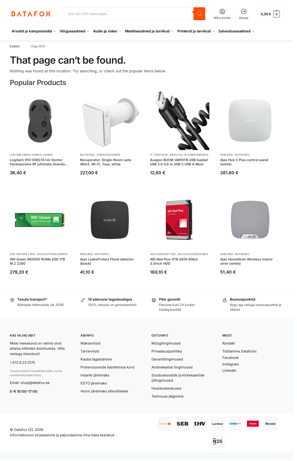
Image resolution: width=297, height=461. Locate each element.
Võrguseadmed (108, 154)
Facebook (230, 357)
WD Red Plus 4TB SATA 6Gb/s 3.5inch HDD (174, 261)
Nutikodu (87, 154)
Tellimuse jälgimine (167, 396)
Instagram (230, 364)
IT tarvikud (159, 154)
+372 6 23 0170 (22, 362)
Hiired (48, 154)
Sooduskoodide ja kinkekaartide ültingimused (177, 378)
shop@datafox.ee (36, 382)
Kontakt (228, 343)
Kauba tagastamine (96, 359)
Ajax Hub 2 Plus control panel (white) (244, 162)
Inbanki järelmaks (95, 375)
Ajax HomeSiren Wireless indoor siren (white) (246, 261)
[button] (270, 13)
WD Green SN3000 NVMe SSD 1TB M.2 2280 (37, 261)
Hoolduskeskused (166, 388)
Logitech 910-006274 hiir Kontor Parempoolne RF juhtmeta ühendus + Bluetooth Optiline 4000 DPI (38, 162)
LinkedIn (229, 370)
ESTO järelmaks (94, 383)
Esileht (15, 46)
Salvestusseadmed (52, 254)
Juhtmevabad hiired (26, 154)
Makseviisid (90, 343)
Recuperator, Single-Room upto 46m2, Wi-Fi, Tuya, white (105, 162)
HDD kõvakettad (163, 254)
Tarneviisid (90, 351)
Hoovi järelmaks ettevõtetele (104, 391)
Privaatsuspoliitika (166, 351)
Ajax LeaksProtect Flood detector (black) (107, 261)
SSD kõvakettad (22, 254)
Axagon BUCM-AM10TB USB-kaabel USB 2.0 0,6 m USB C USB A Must (179, 162)
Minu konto (222, 14)
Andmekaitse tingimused (172, 367)
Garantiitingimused (167, 359)
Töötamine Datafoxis (239, 351)
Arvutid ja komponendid (189, 154)
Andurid (226, 154)
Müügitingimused (166, 343)
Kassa (243, 14)
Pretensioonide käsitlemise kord (107, 367)
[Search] (199, 13)
